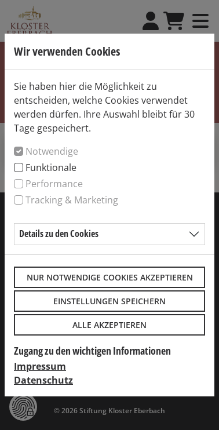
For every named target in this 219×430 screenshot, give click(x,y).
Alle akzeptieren (109, 324)
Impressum (40, 366)
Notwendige (51, 151)
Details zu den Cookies (58, 233)
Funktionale (50, 167)
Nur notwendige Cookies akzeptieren (110, 277)
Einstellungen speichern (109, 301)
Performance (54, 183)
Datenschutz (43, 380)
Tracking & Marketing (71, 200)
